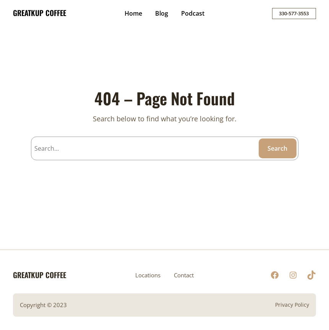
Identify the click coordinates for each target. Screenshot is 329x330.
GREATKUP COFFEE (39, 12)
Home (133, 13)
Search (277, 148)
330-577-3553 (294, 13)
